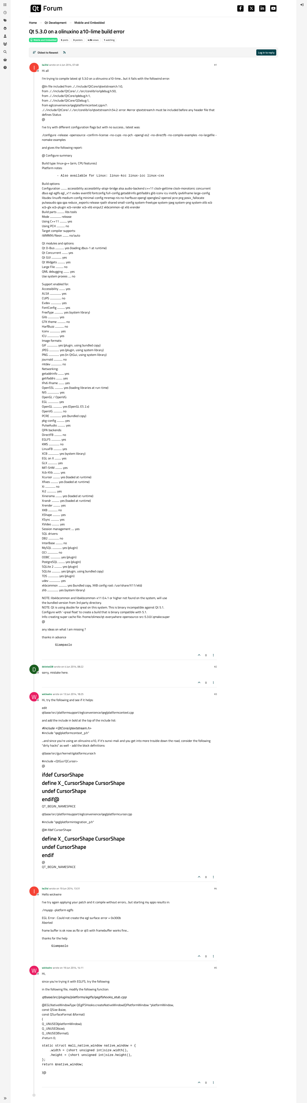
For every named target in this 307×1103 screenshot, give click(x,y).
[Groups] (5, 44)
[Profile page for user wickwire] (34, 696)
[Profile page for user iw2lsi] (34, 67)
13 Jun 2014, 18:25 (73, 694)
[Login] (301, 5)
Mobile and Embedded (43, 40)
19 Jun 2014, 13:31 (70, 888)
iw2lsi (45, 65)
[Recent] (5, 12)
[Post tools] (213, 655)
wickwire (47, 694)
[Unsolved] (5, 67)
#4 (215, 888)
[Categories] (5, 5)
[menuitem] (301, 5)
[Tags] (5, 20)
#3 (215, 694)
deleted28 (47, 667)
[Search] (5, 52)
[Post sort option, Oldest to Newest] (45, 52)
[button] (5, 1098)
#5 (215, 968)
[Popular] (5, 28)
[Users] (5, 36)
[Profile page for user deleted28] (34, 669)
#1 (215, 65)
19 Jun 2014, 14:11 (73, 968)
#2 (215, 667)
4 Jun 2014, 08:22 (74, 667)
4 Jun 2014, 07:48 (69, 65)
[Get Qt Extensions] (5, 59)
